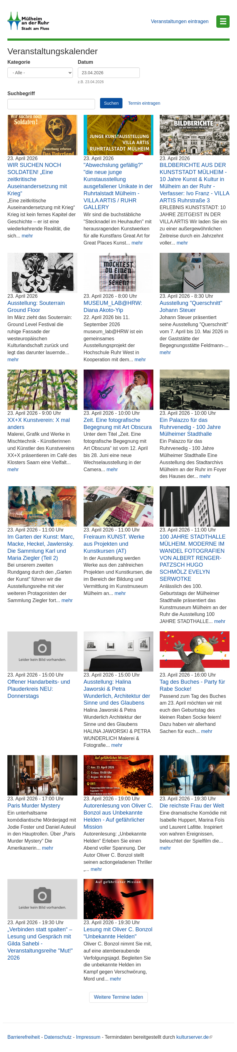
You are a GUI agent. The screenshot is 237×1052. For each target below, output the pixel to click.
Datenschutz (58, 1037)
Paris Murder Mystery (33, 806)
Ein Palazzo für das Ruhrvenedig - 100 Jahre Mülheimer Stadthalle (190, 427)
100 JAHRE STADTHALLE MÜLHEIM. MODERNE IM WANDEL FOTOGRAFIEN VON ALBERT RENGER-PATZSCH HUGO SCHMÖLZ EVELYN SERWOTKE (193, 558)
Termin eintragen (144, 103)
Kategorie (18, 62)
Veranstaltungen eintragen (180, 21)
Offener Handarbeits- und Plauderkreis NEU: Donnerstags (38, 689)
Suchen (111, 103)
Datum (85, 62)
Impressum (88, 1037)
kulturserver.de (195, 1037)
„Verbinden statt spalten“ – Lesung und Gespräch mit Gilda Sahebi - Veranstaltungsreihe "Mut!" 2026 (40, 943)
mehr (27, 235)
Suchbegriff (21, 93)
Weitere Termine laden (118, 997)
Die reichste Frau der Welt (192, 806)
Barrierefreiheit (23, 1037)
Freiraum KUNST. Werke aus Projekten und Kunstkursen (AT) (114, 544)
